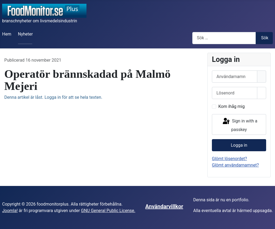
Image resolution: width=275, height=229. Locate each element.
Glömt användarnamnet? (235, 165)
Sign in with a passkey (239, 124)
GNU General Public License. (108, 210)
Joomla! (10, 210)
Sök (264, 37)
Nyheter (25, 34)
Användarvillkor (164, 206)
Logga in (239, 145)
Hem (6, 34)
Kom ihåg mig (231, 106)
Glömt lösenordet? (229, 158)
